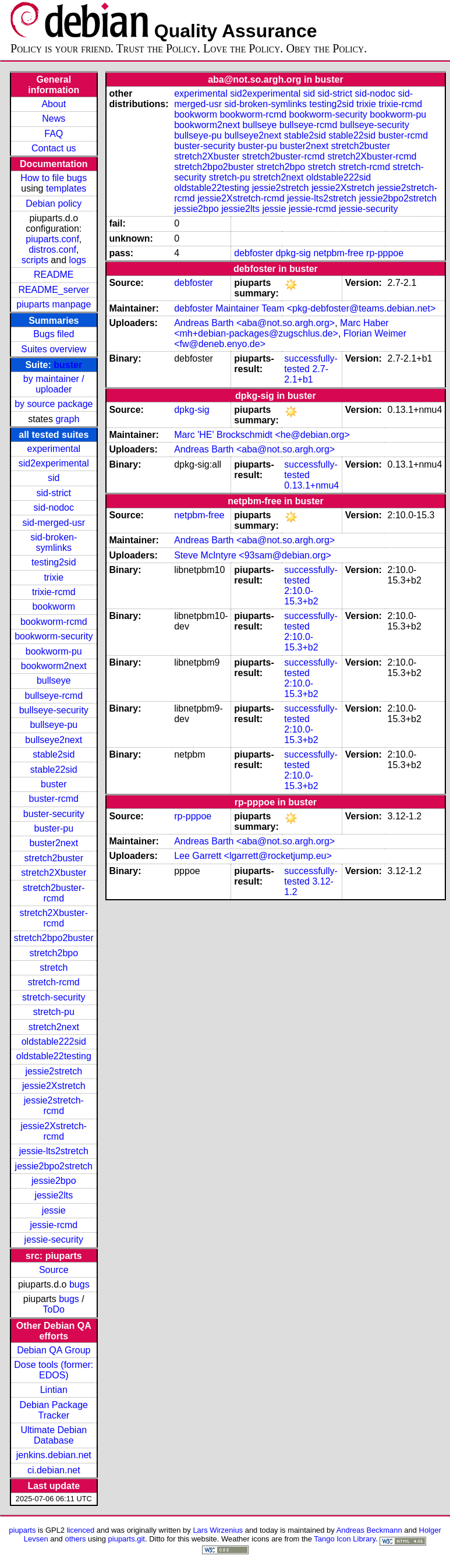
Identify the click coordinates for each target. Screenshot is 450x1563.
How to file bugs (53, 178)
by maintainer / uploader (53, 384)
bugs (79, 1284)
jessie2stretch (53, 1071)
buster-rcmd (54, 799)
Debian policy (54, 203)
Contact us (53, 148)
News (53, 118)
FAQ (53, 134)
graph (67, 419)
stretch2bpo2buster (54, 938)
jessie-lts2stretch (53, 1151)
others (75, 1538)
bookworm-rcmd (53, 622)
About (53, 104)
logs (77, 260)
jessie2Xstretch (54, 1086)
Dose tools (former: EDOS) (53, 1370)
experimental (53, 449)
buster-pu (53, 828)
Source (54, 1270)
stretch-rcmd (54, 982)
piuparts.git (126, 1538)
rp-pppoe (384, 253)
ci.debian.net (53, 1470)
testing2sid (53, 562)
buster (68, 365)
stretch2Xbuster (53, 873)
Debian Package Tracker (54, 1410)
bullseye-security (53, 710)
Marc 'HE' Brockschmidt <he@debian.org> (262, 435)
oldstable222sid (54, 1041)
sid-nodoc (54, 507)
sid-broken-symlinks (53, 542)
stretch (54, 968)
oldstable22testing (53, 1056)
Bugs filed (53, 334)
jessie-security (53, 1239)
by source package (54, 404)
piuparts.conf (52, 239)
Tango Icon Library (344, 1538)
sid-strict (54, 493)
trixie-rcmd (54, 592)
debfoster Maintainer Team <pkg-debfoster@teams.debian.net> (304, 308)
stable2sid (54, 754)
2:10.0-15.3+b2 (301, 596)
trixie (53, 577)
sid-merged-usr (53, 523)
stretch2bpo (53, 953)
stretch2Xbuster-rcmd (54, 918)
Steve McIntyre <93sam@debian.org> (252, 555)
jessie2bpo (53, 1181)
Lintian (54, 1390)
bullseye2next (53, 740)
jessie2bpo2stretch (54, 1166)
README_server (53, 290)
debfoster (253, 253)
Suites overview (53, 349)
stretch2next (54, 1027)
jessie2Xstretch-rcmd (53, 1131)
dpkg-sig (292, 253)
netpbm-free (338, 253)
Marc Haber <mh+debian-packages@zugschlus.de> (281, 328)
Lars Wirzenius (218, 1530)
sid (53, 478)
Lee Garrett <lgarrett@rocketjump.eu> (253, 856)
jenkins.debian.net (53, 1455)
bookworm (53, 606)
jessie (54, 1210)
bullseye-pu (53, 725)
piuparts (22, 1530)
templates (66, 188)
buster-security (53, 814)
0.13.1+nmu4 (311, 485)
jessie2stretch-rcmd (54, 1105)
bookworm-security (54, 636)
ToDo (54, 1309)
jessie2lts (53, 1195)
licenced (81, 1530)
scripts (35, 260)
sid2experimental (54, 463)
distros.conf (52, 249)
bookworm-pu (54, 651)
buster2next (53, 843)
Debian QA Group (53, 1350)
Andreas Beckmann (369, 1530)
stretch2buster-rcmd (54, 893)
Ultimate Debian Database (53, 1435)
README (53, 275)
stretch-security (53, 997)
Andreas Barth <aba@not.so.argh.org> (254, 323)
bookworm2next (54, 666)
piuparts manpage (53, 304)
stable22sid (53, 770)
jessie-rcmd (53, 1225)
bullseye (54, 680)
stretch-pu (54, 1012)
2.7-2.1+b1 (306, 374)
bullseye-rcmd (53, 696)
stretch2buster (53, 858)
